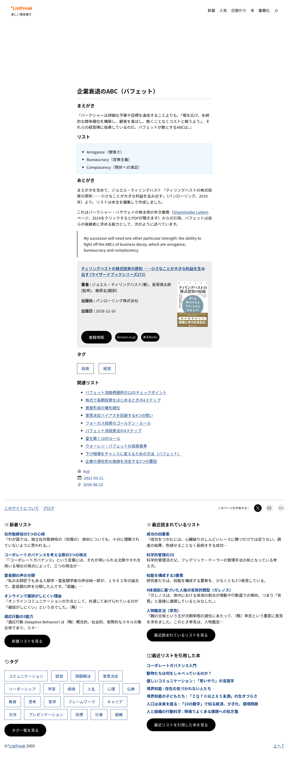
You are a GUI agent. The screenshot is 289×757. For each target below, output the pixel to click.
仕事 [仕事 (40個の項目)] (99, 714)
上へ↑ (279, 745)
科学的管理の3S (160, 554)
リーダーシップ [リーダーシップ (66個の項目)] (22, 689)
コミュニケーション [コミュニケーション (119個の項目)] (26, 676)
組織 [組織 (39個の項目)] (119, 714)
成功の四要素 (158, 534)
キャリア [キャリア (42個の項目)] (115, 701)
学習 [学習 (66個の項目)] (51, 689)
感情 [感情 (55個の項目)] (71, 689)
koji (86, 471)
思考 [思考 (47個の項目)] (32, 701)
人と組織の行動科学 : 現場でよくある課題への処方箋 (192, 711)
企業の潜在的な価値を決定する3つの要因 (121, 461)
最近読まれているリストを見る (181, 635)
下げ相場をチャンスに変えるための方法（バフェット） (133, 453)
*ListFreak (21, 8)
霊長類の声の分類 (19, 575)
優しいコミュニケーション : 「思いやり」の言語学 (190, 680)
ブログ (48, 508)
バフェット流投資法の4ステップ (113, 430)
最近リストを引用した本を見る (181, 724)
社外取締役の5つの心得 (24, 534)
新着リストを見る (27, 641)
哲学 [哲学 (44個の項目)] (52, 701)
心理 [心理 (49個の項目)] (111, 689)
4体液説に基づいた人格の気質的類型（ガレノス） (190, 590)
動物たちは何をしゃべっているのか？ (179, 673)
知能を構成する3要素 (165, 575)
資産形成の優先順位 (102, 407)
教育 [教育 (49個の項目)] (13, 701)
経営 (107, 368)
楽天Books (150, 337)
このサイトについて (21, 508)
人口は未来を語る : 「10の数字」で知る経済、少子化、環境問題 (202, 703)
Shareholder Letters (190, 212)
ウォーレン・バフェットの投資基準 (116, 446)
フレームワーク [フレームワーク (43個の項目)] (81, 701)
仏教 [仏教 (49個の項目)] (131, 689)
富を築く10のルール (103, 438)
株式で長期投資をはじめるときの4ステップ (123, 400)
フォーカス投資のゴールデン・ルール (118, 423)
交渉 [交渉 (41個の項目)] (13, 714)
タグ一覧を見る (25, 730)
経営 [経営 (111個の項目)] (59, 676)
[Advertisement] (144, 54)
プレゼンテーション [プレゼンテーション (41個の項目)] (46, 714)
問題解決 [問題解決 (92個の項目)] (83, 676)
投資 (85, 368)
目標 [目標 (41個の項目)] (79, 714)
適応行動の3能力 (18, 616)
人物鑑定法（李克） (164, 610)
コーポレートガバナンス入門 (172, 665)
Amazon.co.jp (126, 337)
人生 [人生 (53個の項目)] (91, 689)
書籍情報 (96, 337)
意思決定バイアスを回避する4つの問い (119, 415)
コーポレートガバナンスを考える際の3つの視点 (45, 554)
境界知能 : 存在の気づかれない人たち (179, 688)
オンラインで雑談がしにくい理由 (33, 595)
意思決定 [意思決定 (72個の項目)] (110, 676)
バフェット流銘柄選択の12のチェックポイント (126, 392)
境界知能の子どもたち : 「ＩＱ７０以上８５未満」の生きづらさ (202, 696)
